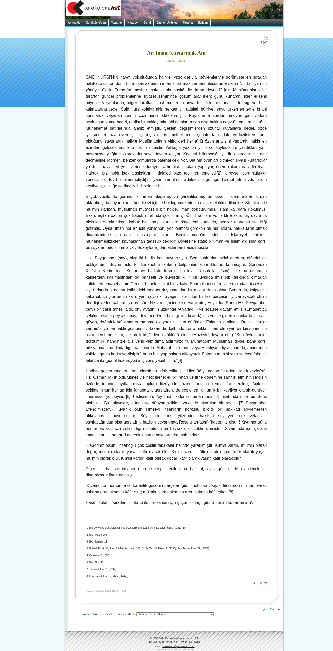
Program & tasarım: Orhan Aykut (176, 649)
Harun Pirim (176, 60)
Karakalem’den (96, 22)
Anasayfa (74, 22)
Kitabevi (132, 22)
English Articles (167, 22)
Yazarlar (116, 22)
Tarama (188, 22)
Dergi (147, 22)
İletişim (203, 22)
